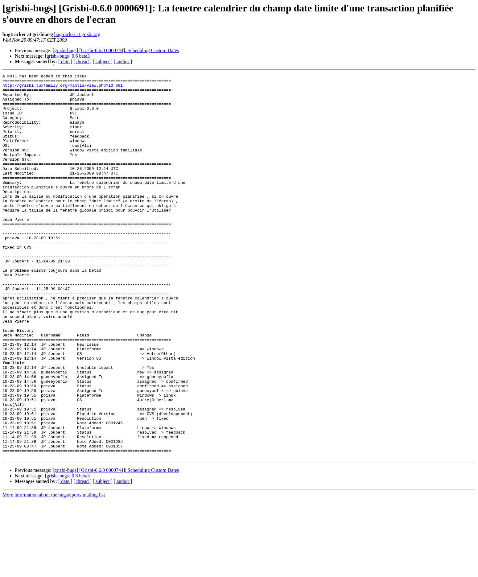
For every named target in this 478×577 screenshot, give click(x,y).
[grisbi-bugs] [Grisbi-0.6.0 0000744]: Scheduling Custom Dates (116, 50)
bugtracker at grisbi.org (77, 34)
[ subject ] (103, 61)
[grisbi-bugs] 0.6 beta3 (67, 56)
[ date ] (65, 61)
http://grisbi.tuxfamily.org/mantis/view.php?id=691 (62, 88)
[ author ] (123, 61)
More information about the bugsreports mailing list (53, 571)
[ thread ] (82, 61)
